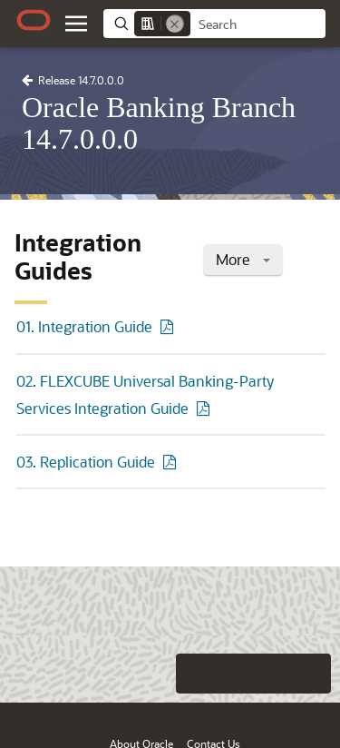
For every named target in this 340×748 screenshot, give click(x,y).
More (243, 259)
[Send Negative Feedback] (274, 673)
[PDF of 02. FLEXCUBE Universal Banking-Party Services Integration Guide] (206, 408)
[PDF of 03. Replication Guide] (172, 461)
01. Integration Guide (84, 326)
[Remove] (175, 24)
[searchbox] (258, 24)
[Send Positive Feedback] (311, 673)
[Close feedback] (90, 673)
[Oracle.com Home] (34, 20)
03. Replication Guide (85, 461)
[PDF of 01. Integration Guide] (169, 326)
